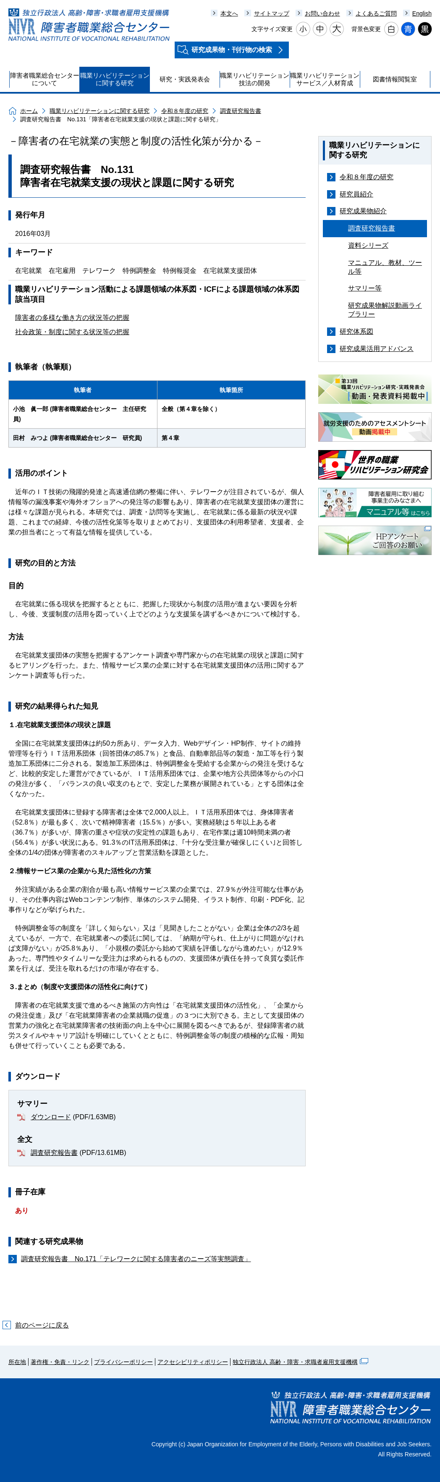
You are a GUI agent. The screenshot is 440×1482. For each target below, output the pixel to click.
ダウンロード (51, 1117)
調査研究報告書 (240, 110)
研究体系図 (356, 331)
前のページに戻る (42, 1325)
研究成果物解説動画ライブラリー (385, 310)
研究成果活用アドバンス (377, 348)
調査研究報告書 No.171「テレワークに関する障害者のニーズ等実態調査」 (136, 1258)
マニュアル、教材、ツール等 (385, 267)
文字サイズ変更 (272, 29)
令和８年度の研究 (184, 110)
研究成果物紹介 (363, 211)
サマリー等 (365, 288)
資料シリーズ (368, 245)
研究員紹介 (356, 194)
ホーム (29, 110)
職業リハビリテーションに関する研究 (99, 110)
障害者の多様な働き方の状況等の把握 (72, 317)
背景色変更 (366, 29)
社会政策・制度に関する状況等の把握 (72, 331)
